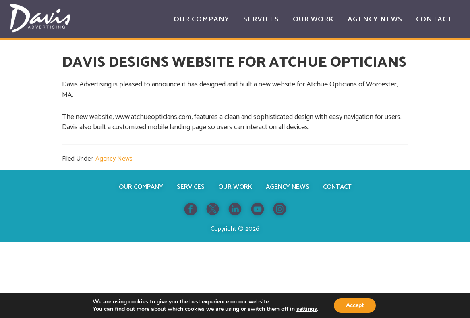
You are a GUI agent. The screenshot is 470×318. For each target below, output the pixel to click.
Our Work (235, 187)
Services (191, 187)
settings (306, 309)
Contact (337, 187)
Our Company (141, 187)
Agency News (114, 158)
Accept (355, 305)
